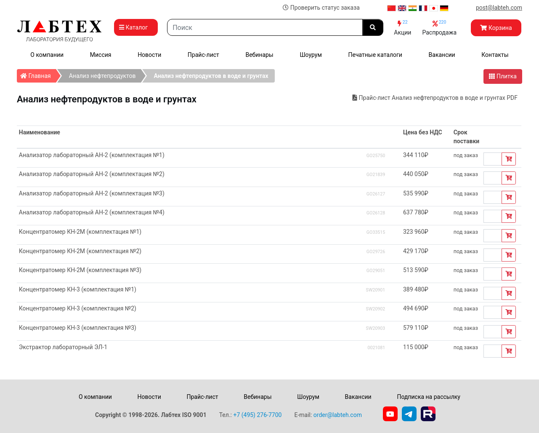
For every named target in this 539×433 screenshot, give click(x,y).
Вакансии (442, 54)
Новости (149, 54)
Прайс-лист (203, 54)
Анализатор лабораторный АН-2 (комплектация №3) (92, 193)
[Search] (265, 27)
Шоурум (310, 54)
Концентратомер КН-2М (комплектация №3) (80, 270)
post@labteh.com (499, 7)
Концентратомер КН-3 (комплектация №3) (77, 327)
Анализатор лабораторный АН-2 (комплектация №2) (92, 174)
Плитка (503, 76)
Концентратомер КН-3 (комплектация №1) (77, 289)
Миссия (101, 54)
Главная (38, 74)
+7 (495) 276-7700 (257, 415)
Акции (402, 27)
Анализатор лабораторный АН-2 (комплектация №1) (92, 155)
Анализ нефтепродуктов (102, 75)
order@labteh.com (337, 415)
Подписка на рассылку (428, 396)
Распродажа (439, 27)
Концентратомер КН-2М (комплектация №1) (80, 231)
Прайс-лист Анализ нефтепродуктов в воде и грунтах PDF (435, 97)
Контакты (494, 54)
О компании (47, 54)
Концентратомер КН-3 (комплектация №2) (77, 308)
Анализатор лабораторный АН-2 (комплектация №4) (92, 212)
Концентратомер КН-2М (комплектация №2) (80, 251)
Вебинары (259, 54)
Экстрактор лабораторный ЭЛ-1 (63, 347)
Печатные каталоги (375, 54)
